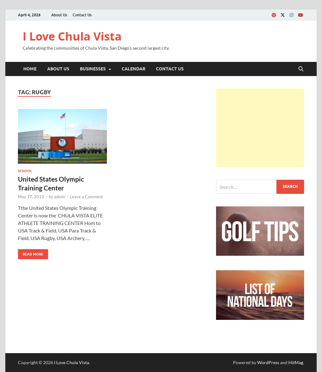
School (25, 171)
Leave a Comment (86, 196)
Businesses (93, 68)
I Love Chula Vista (72, 36)
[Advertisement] (260, 128)
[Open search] (301, 69)
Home (29, 68)
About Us (59, 15)
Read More (30, 252)
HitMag (295, 362)
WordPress (268, 362)
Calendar (133, 68)
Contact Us (82, 15)
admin (59, 196)
